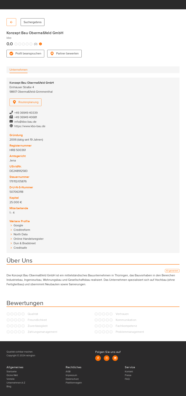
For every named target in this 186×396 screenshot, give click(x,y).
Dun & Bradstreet (25, 243)
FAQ (127, 379)
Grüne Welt (12, 375)
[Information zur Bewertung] (40, 44)
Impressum (71, 375)
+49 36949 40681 (25, 117)
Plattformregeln (74, 382)
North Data (21, 234)
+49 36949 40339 (26, 113)
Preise (128, 375)
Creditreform (22, 230)
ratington (30, 355)
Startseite (12, 371)
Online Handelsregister (29, 239)
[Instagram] (106, 358)
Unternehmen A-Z (16, 382)
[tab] (19, 69)
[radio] (15, 44)
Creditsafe (20, 248)
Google (18, 225)
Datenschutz (72, 379)
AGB (68, 371)
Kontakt (129, 371)
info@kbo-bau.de (25, 122)
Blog (9, 386)
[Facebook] (98, 358)
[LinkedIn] (115, 358)
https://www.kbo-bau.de (29, 126)
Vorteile (11, 379)
